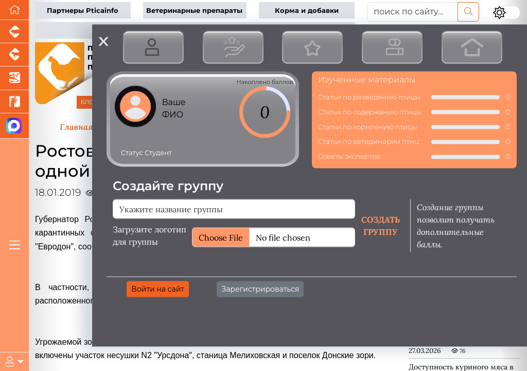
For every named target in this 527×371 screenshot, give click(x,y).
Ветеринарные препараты (194, 10)
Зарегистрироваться (260, 288)
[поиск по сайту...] (412, 12)
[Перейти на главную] (14, 10)
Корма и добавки (307, 10)
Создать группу (380, 225)
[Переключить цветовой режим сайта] (506, 13)
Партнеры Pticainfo (82, 10)
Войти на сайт (157, 288)
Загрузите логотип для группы (149, 235)
